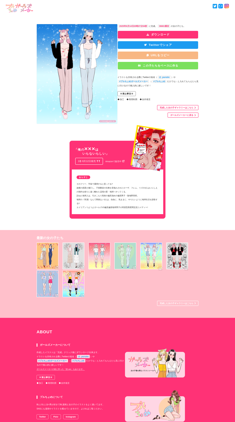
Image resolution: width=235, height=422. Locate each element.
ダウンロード (159, 34)
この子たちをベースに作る (159, 66)
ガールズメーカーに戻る (183, 117)
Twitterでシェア (159, 45)
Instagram (71, 389)
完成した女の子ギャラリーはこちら (178, 109)
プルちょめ (117, 414)
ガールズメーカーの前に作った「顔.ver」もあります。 (62, 342)
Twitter (42, 389)
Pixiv (55, 389)
